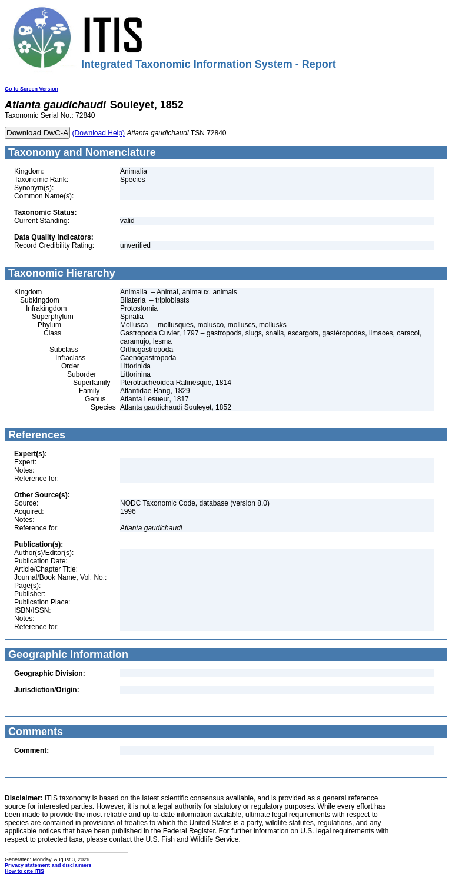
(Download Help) (98, 133)
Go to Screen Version (31, 89)
